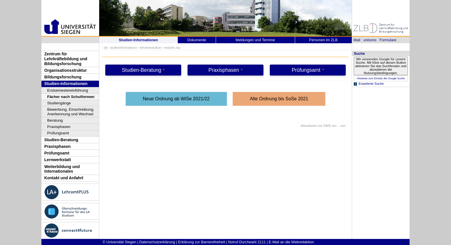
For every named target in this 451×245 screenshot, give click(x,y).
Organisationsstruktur (65, 70)
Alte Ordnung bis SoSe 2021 (279, 98)
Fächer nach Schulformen (70, 97)
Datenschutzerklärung (157, 242)
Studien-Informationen (65, 83)
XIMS (327, 125)
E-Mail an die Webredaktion (291, 242)
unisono (370, 40)
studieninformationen (123, 47)
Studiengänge (59, 103)
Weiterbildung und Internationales (62, 169)
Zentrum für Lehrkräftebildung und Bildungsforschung (65, 59)
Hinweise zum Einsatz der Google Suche (381, 78)
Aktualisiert (309, 125)
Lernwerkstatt (57, 159)
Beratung (55, 120)
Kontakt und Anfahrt (63, 178)
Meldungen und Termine (255, 40)
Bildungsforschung (62, 77)
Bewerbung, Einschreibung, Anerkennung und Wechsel (70, 111)
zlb (106, 47)
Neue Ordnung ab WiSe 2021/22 (176, 98)
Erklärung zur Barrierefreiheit (201, 242)
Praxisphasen (58, 127)
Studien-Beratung (61, 139)
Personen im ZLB (323, 40)
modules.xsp (172, 47)
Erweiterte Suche (371, 83)
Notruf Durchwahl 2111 (247, 242)
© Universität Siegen (119, 242)
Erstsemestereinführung (67, 90)
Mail (356, 40)
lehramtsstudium (150, 47)
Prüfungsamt (58, 133)
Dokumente (196, 40)
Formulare (388, 40)
